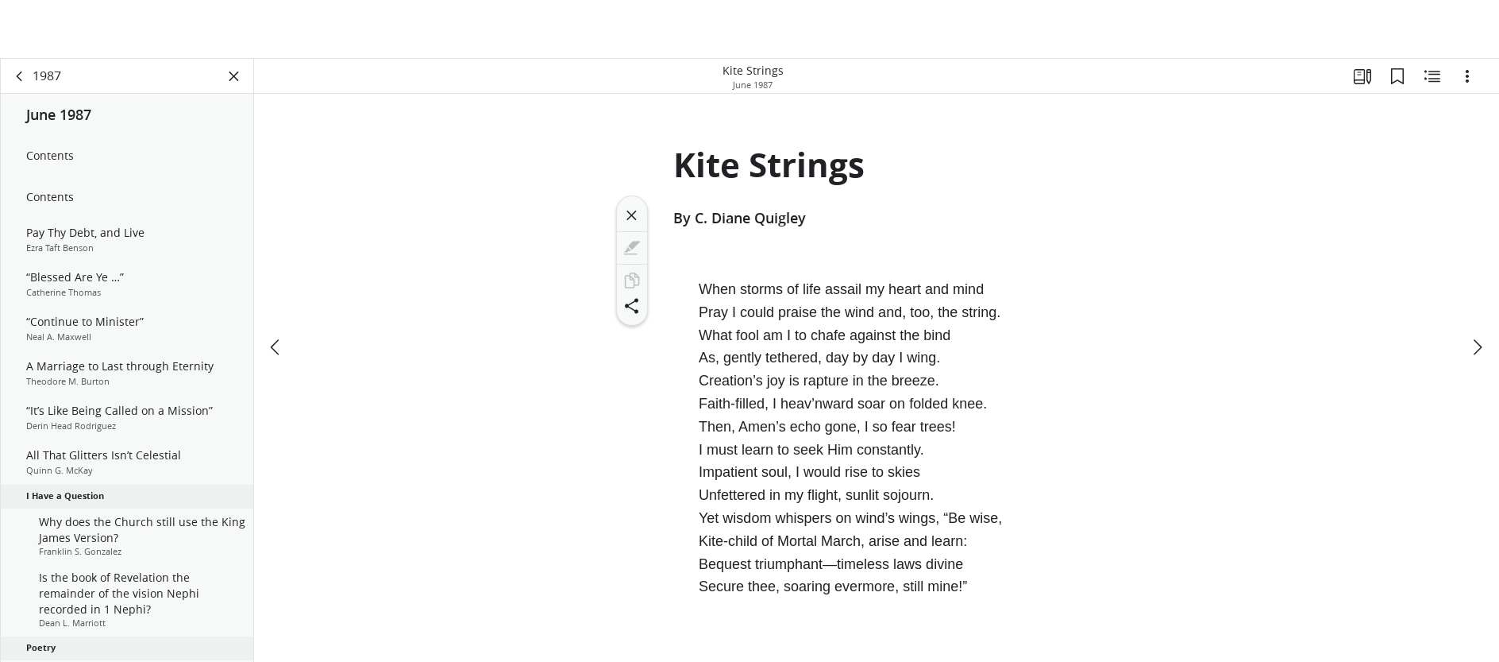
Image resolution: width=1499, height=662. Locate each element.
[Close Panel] (234, 76)
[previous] (276, 347)
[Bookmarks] (1397, 76)
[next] (1477, 347)
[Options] (1467, 76)
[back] (20, 76)
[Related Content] (1432, 76)
